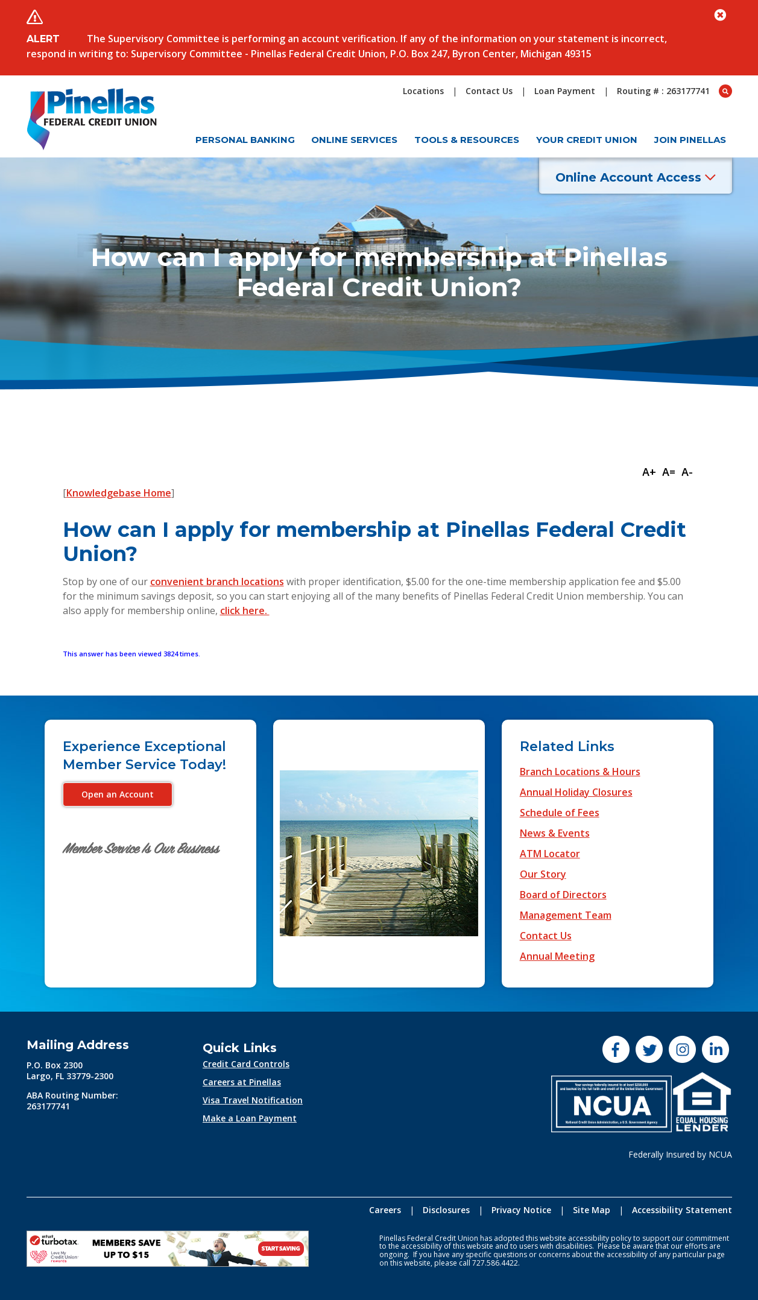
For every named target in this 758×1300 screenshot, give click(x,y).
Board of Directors (563, 894)
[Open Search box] (725, 91)
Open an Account (117, 794)
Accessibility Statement (682, 1210)
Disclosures (446, 1210)
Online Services (354, 139)
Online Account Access (635, 177)
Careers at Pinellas (242, 1082)
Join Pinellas (690, 139)
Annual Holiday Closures (576, 792)
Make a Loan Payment (250, 1118)
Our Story (543, 874)
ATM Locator (550, 853)
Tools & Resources (466, 139)
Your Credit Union (586, 139)
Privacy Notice (521, 1210)
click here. (245, 610)
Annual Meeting (557, 956)
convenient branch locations (217, 581)
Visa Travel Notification (253, 1100)
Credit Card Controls (246, 1064)
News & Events (555, 833)
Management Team (565, 915)
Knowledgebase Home (118, 492)
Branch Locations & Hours (580, 771)
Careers (385, 1210)
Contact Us (546, 935)
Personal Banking (245, 139)
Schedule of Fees (559, 812)
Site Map (591, 1210)
